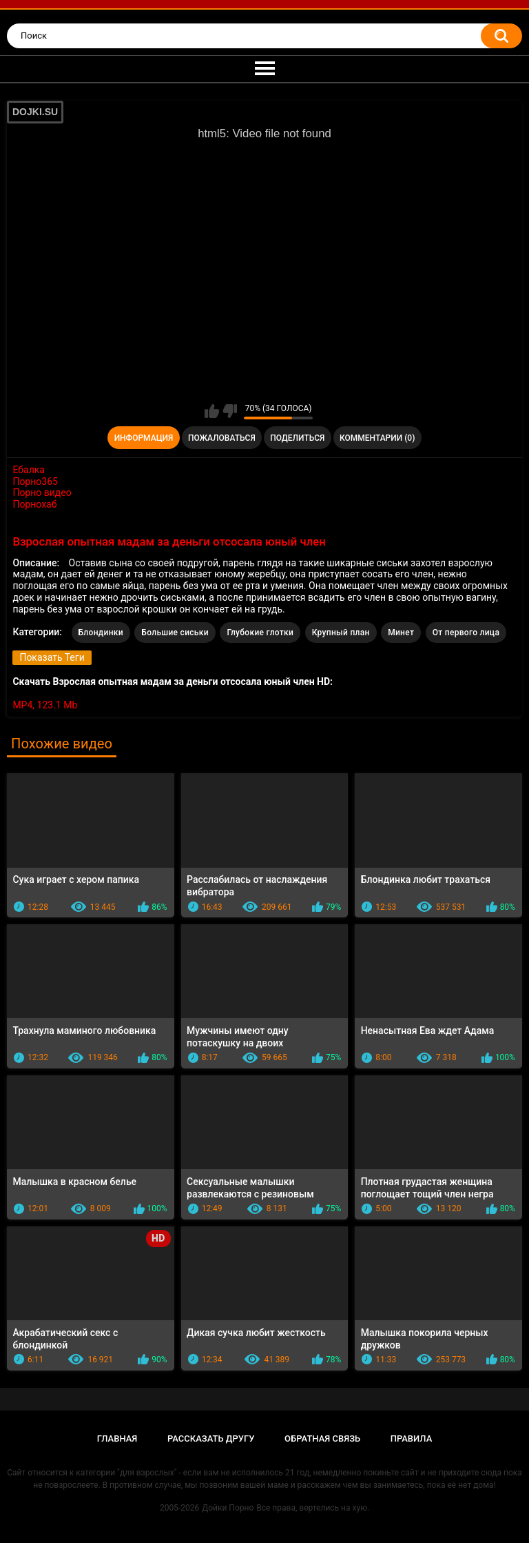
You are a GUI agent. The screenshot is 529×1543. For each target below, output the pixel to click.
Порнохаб (34, 504)
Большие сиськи (175, 632)
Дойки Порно (227, 1508)
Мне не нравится (229, 411)
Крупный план (341, 632)
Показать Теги (51, 657)
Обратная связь (322, 1438)
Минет (401, 632)
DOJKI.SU (35, 111)
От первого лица (466, 632)
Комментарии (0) (377, 438)
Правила (412, 1438)
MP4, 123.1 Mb (44, 704)
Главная (117, 1438)
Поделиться (297, 438)
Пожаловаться (222, 438)
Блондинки (101, 632)
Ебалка (28, 469)
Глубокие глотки (260, 632)
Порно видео (41, 492)
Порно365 (35, 481)
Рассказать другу (211, 1438)
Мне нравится (212, 411)
